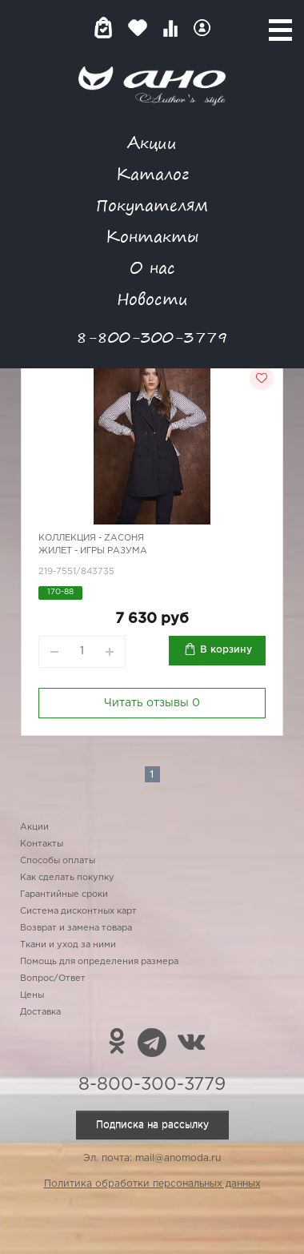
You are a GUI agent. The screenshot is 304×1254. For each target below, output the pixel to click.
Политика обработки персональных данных (152, 1184)
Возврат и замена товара (76, 928)
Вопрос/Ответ (53, 979)
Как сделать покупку (67, 878)
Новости (152, 298)
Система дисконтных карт (78, 911)
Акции (152, 142)
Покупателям (152, 204)
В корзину (226, 649)
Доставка (40, 1012)
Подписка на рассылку (152, 1124)
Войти (202, 27)
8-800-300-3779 (152, 337)
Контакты (152, 236)
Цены (32, 995)
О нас (152, 267)
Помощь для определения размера (99, 962)
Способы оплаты (57, 861)
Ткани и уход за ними (68, 945)
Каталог (152, 173)
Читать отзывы (152, 703)
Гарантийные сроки (64, 894)
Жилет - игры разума (92, 551)
